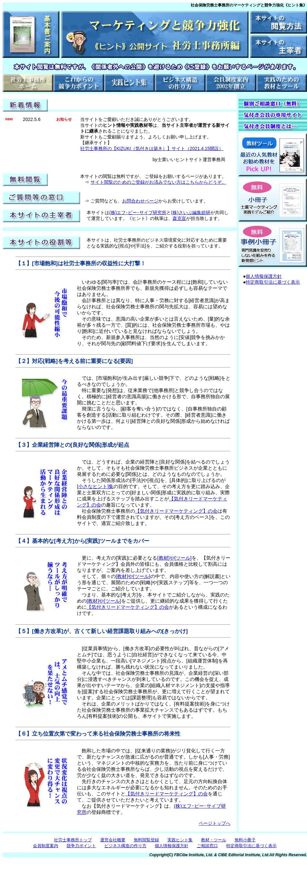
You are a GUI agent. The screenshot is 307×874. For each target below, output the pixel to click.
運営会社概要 (112, 839)
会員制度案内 (45, 845)
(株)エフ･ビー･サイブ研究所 (137, 212)
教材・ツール (213, 839)
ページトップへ (214, 823)
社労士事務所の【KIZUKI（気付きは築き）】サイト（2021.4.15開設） (151, 148)
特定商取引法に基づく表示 (273, 282)
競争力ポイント (81, 845)
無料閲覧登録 (146, 839)
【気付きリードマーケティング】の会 (176, 511)
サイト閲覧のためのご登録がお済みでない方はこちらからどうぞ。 (158, 182)
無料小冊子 (245, 839)
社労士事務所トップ (73, 839)
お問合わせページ (140, 200)
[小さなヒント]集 (95, 486)
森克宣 (179, 218)
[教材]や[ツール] (174, 558)
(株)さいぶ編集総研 (190, 212)
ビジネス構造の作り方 (125, 845)
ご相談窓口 (207, 845)
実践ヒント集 (180, 839)
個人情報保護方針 (264, 276)
